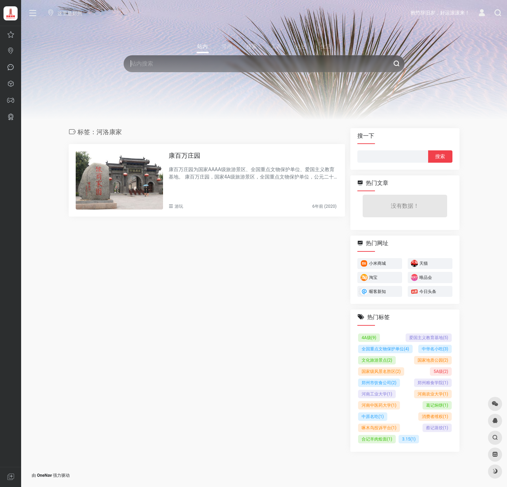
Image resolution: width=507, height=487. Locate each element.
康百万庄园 (184, 155)
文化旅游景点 (377, 359)
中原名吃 (373, 416)
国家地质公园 (433, 359)
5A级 (440, 371)
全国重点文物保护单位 (385, 348)
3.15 (408, 438)
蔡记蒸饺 (437, 427)
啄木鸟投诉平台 (379, 427)
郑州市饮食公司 (379, 382)
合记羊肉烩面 (377, 438)
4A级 (369, 337)
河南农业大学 (433, 393)
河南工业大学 (377, 393)
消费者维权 (435, 416)
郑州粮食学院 (433, 382)
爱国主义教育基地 (428, 337)
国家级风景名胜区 (381, 371)
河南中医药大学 (379, 404)
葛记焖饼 (437, 404)
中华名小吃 (435, 348)
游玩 (179, 206)
